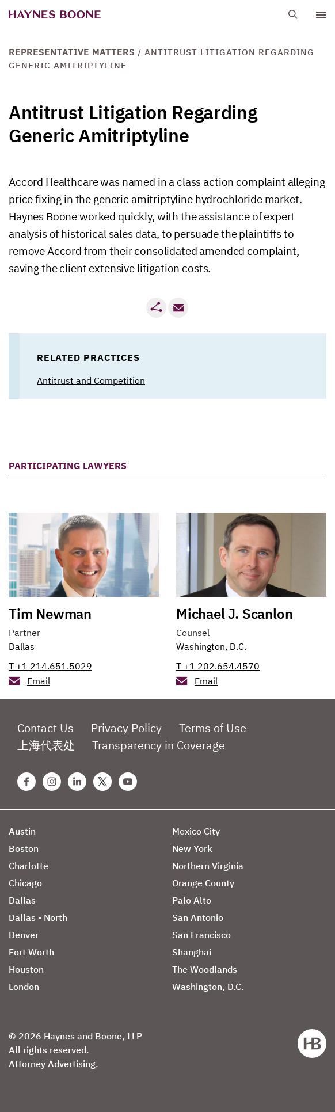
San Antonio (197, 917)
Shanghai (191, 952)
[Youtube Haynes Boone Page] (128, 781)
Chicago (25, 883)
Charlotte (28, 865)
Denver (24, 934)
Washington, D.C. (211, 646)
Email (38, 681)
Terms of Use (212, 728)
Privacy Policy (126, 728)
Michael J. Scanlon (234, 613)
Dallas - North (38, 917)
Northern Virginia (207, 865)
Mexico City (196, 831)
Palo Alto (191, 900)
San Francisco (201, 934)
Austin (22, 831)
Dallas (22, 646)
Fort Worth (31, 952)
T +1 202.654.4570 (218, 666)
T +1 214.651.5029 (50, 666)
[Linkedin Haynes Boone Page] (77, 781)
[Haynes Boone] (55, 14)
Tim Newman (50, 613)
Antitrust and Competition (91, 380)
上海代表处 (46, 745)
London (24, 986)
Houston (26, 969)
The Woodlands (204, 969)
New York (192, 848)
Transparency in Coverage (158, 745)
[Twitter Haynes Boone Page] (102, 781)
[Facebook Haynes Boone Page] (26, 781)
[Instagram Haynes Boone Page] (52, 781)
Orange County (203, 883)
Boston (24, 848)
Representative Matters (72, 52)
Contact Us (45, 728)
